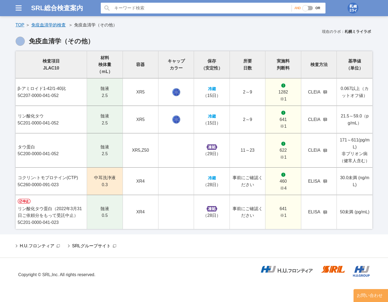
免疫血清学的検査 (48, 25)
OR (317, 8)
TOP (20, 25)
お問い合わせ (370, 295)
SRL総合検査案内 (57, 8)
